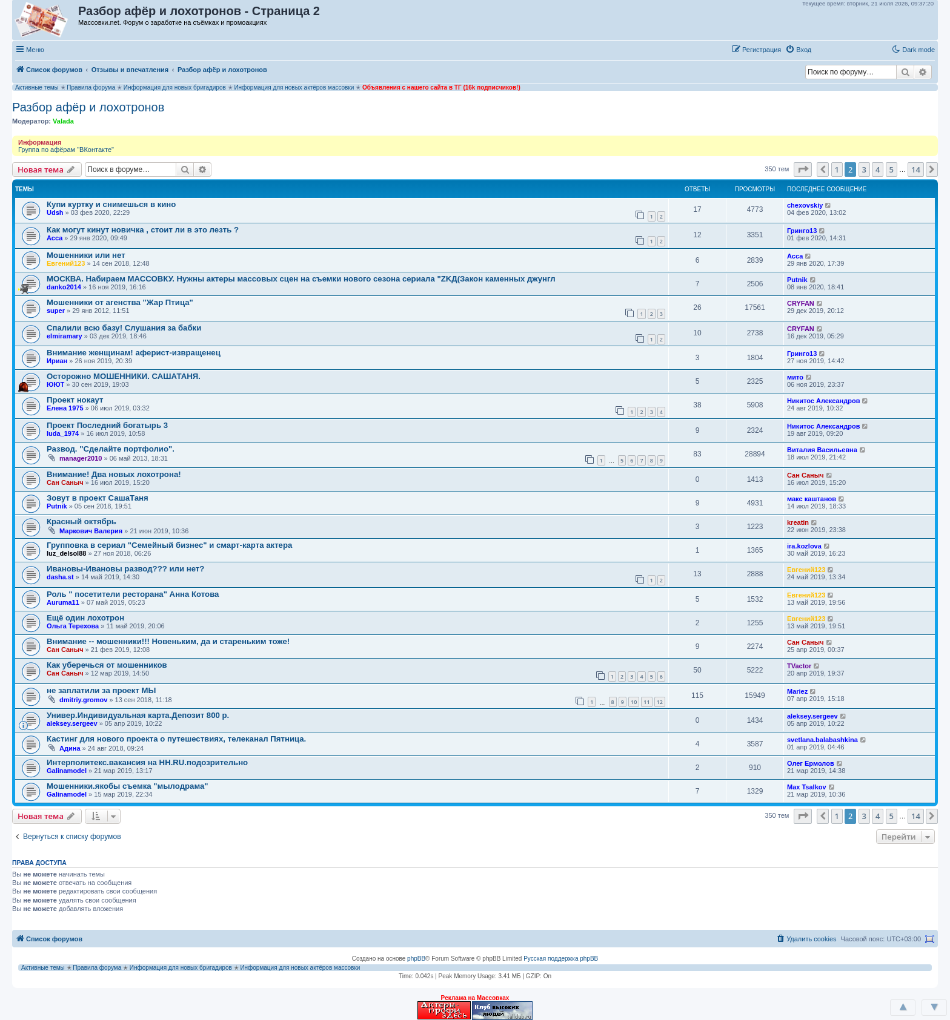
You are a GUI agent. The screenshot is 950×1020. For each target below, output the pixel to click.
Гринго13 (802, 230)
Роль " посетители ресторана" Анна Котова (133, 594)
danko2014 (64, 287)
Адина (69, 748)
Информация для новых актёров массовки (294, 87)
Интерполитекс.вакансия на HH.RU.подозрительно (147, 762)
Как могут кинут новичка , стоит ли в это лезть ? (143, 229)
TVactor (799, 666)
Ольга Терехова (73, 626)
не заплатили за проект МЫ (101, 690)
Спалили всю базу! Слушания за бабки (124, 327)
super (56, 310)
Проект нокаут (75, 399)
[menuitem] (798, 49)
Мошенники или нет (86, 255)
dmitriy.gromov (83, 699)
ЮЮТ (55, 384)
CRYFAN (800, 303)
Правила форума (91, 87)
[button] (828, 49)
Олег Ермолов (810, 763)
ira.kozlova (804, 546)
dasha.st (60, 577)
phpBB (416, 958)
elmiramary (64, 336)
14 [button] (915, 169)
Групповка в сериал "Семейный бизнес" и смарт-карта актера (169, 545)
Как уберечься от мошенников (107, 665)
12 (660, 702)
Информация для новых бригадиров (175, 87)
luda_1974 (63, 433)
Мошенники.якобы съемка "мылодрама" (127, 786)
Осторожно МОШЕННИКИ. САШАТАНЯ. (124, 376)
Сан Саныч (65, 482)
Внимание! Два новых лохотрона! (114, 474)
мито (795, 377)
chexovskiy (805, 205)
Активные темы (37, 87)
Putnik (797, 279)
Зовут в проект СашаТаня (97, 497)
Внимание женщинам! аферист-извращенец (134, 352)
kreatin (798, 522)
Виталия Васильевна (822, 449)
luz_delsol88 (66, 553)
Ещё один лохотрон (85, 617)
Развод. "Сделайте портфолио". (110, 448)
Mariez (797, 691)
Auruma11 (63, 602)
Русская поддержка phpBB (560, 958)
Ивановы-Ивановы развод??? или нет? (125, 568)
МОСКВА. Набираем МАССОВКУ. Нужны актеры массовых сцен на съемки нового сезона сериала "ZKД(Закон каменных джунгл (301, 278)
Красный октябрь (81, 521)
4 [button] (877, 169)
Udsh (55, 212)
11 (646, 702)
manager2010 (80, 458)
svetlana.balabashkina (822, 739)
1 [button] (837, 169)
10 (634, 702)
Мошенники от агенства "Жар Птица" (120, 302)
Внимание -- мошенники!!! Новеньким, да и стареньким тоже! (168, 641)
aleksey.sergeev (72, 723)
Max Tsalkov (806, 787)
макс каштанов (811, 498)
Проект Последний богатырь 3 (107, 425)
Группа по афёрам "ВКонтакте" (66, 149)
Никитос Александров (823, 400)
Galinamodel (67, 770)
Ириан (57, 360)
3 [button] (864, 169)
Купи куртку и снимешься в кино (111, 204)
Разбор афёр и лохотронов (88, 107)
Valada (63, 121)
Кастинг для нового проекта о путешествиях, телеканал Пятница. (176, 738)
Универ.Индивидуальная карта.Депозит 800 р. (138, 715)
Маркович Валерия (90, 531)
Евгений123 (66, 263)
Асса (54, 238)
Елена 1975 (65, 408)
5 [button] (891, 169)
